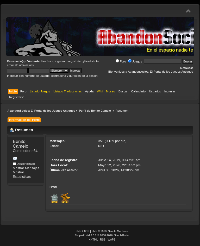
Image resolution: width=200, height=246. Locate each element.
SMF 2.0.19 (82, 231)
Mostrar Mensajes (26, 168)
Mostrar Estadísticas (22, 174)
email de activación (20, 65)
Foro (121, 61)
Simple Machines (118, 231)
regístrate (74, 61)
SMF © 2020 (99, 231)
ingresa (60, 61)
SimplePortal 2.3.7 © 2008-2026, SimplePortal (102, 235)
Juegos (135, 61)
